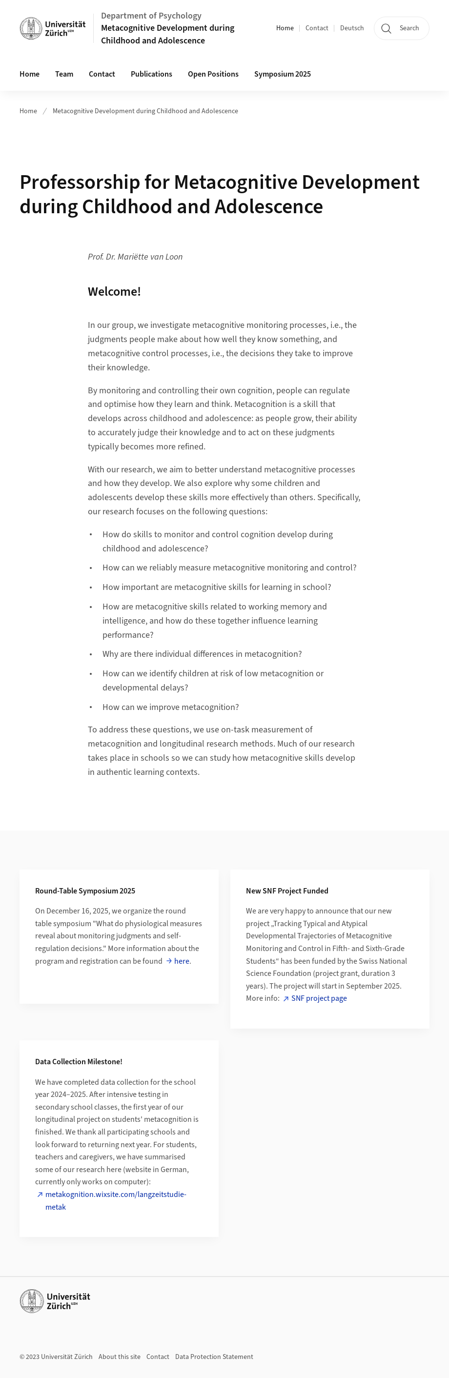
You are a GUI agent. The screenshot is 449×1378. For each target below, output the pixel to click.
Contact (317, 28)
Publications (151, 74)
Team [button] (64, 74)
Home (285, 28)
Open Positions (213, 74)
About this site (120, 1357)
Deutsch (352, 28)
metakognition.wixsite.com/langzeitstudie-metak (115, 1201)
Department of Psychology (151, 16)
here (181, 961)
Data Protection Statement (214, 1357)
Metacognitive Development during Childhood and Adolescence (167, 34)
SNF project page (319, 998)
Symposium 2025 (282, 74)
